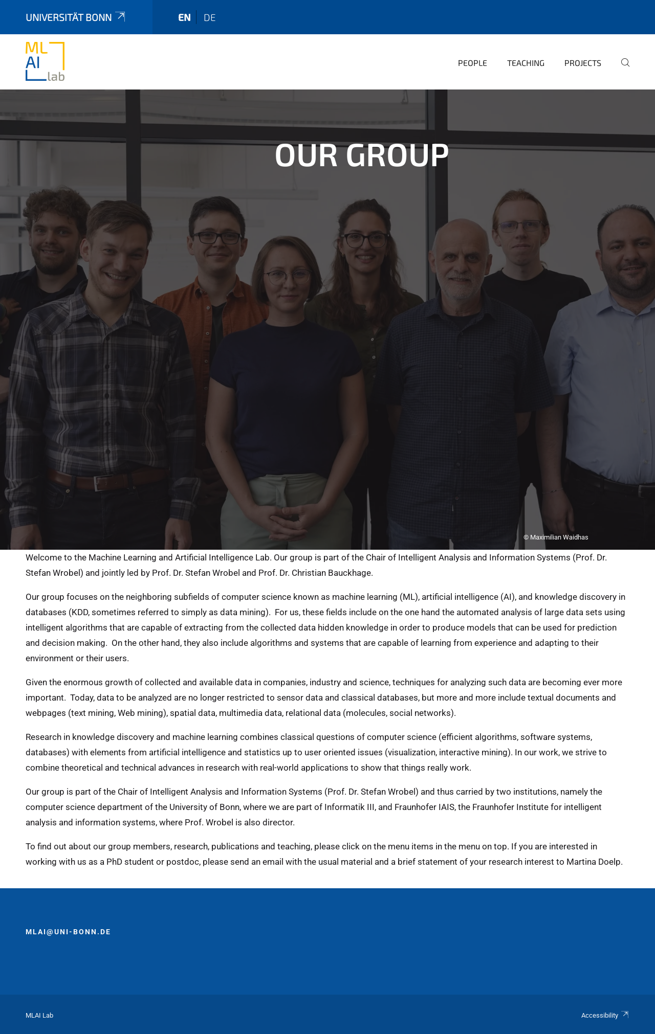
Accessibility (605, 1015)
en (184, 17)
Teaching (525, 63)
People (472, 63)
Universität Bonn (76, 17)
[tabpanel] (327, 319)
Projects (582, 63)
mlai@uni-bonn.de (68, 932)
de (210, 17)
